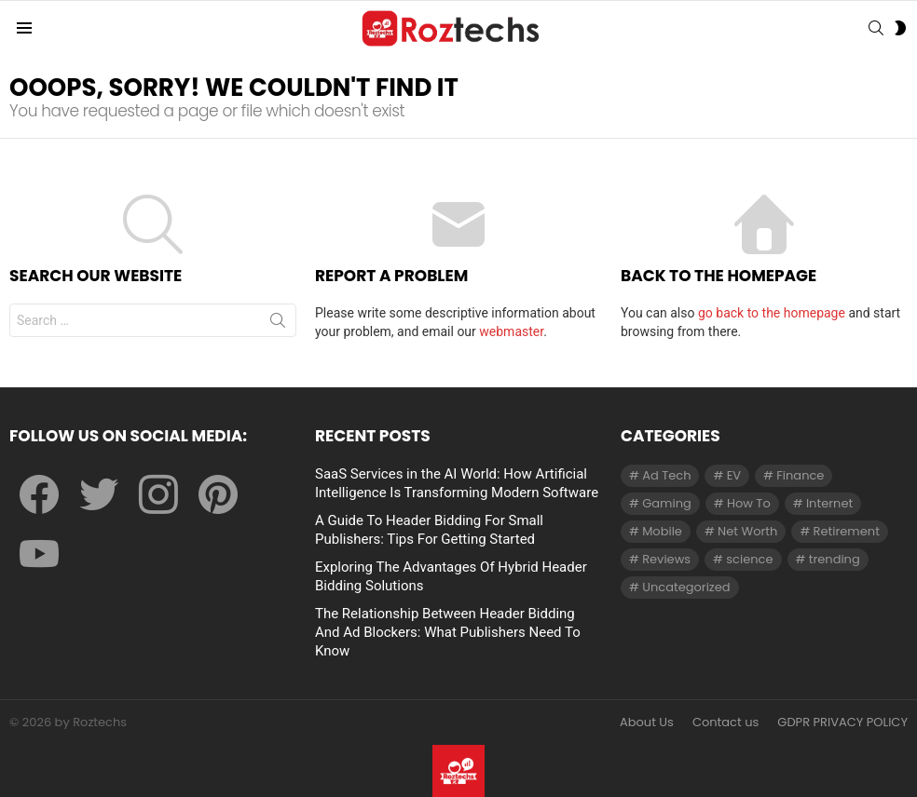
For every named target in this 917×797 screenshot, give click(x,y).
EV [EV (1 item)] (734, 475)
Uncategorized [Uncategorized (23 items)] (686, 587)
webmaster (511, 331)
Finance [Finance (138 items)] (800, 475)
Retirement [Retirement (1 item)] (847, 531)
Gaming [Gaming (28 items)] (666, 503)
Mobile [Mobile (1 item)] (662, 531)
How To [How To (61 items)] (749, 503)
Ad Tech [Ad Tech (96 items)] (666, 475)
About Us (647, 722)
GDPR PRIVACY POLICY (842, 722)
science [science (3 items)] (749, 559)
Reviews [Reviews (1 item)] (666, 559)
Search (277, 324)
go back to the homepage (771, 312)
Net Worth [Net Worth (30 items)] (747, 531)
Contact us (725, 722)
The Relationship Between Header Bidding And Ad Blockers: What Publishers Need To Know (448, 632)
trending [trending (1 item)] (834, 559)
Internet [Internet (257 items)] (829, 503)
